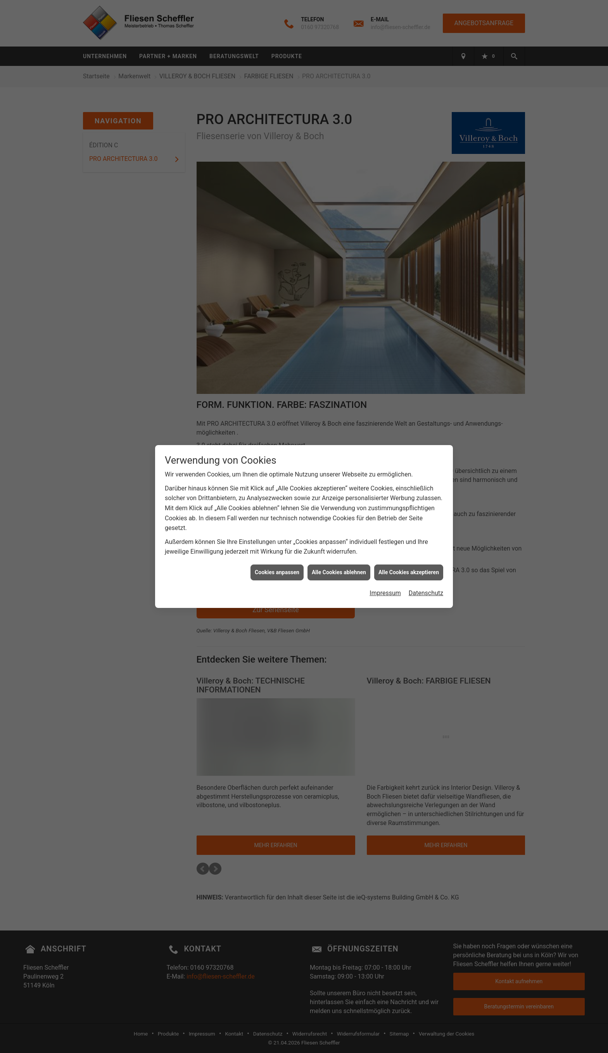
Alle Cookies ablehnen (339, 557)
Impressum (385, 578)
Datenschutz (426, 578)
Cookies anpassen (277, 557)
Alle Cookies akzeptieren (408, 557)
